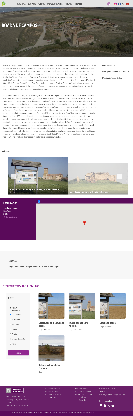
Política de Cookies (50, 412)
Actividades (16, 320)
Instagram (115, 3)
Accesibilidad (63, 412)
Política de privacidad (35, 412)
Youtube (127, 3)
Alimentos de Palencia (53, 395)
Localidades (11, 12)
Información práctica (53, 392)
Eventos (15, 334)
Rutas (14, 344)
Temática (68, 4)
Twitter (123, 3)
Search (108, 4)
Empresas (15, 324)
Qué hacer (32, 4)
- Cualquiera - (16, 315)
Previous (13, 176)
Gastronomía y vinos (55, 4)
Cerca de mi (79, 4)
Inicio (4, 12)
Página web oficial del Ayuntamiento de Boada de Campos (33, 266)
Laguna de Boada (108, 322)
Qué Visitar (21, 4)
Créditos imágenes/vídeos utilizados (81, 412)
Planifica (41, 4)
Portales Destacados (83, 392)
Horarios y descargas (83, 389)
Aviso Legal (23, 412)
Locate (39, 201)
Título (11, 298)
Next (119, 176)
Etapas (14, 329)
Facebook (119, 3)
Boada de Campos (118, 78)
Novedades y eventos (53, 389)
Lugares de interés (18, 339)
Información (13, 412)
